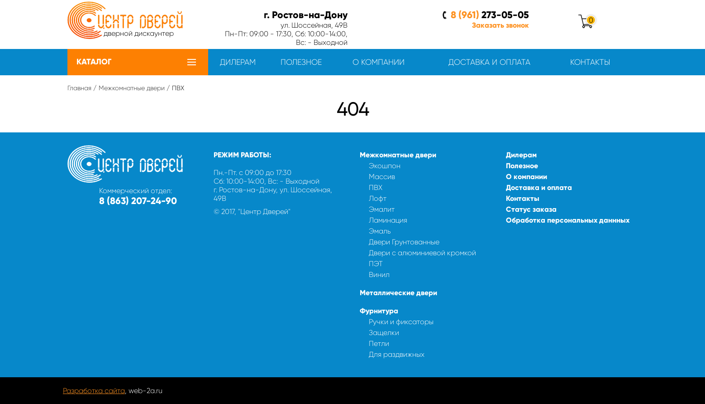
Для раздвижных (396, 354)
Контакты (590, 62)
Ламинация (388, 220)
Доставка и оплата (489, 62)
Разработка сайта (94, 390)
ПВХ (375, 187)
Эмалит (382, 209)
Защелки (384, 332)
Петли (379, 343)
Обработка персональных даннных (567, 220)
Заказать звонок (500, 25)
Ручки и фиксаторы (401, 321)
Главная (79, 88)
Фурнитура (379, 311)
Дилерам (238, 62)
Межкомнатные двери (132, 88)
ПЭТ (376, 263)
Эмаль (380, 231)
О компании (378, 62)
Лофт (377, 198)
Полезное (301, 62)
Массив (382, 176)
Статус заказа (531, 209)
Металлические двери (398, 292)
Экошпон (384, 165)
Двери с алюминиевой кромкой (422, 252)
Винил (379, 274)
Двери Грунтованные (404, 242)
